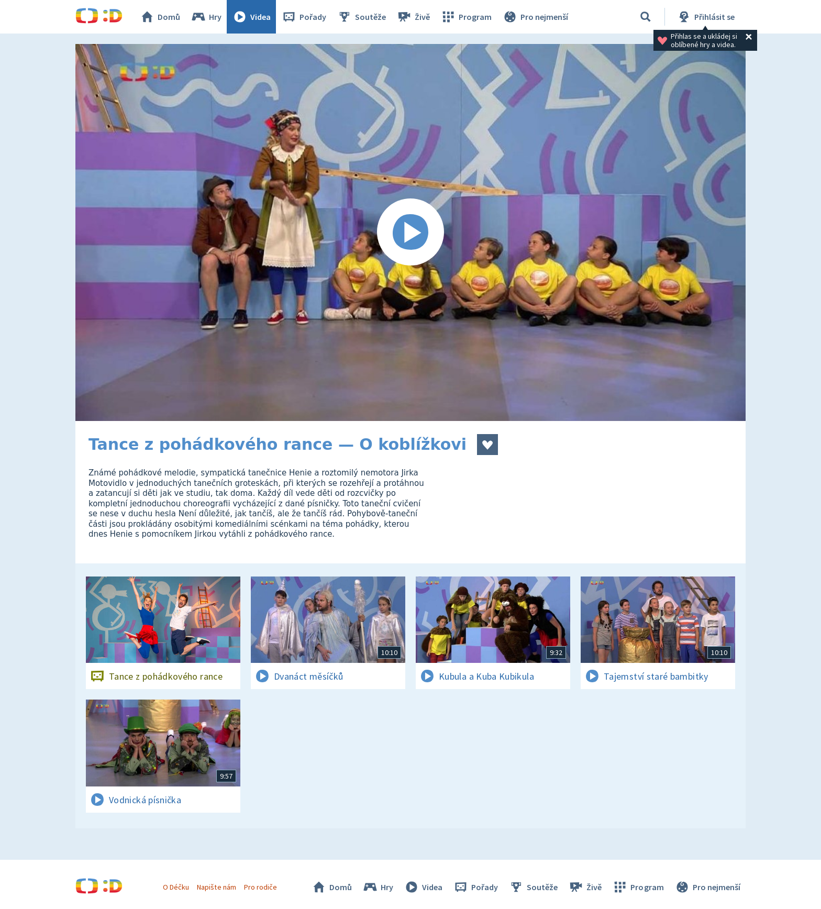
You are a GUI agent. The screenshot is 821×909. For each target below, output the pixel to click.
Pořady (303, 17)
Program (466, 17)
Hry (206, 17)
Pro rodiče (260, 887)
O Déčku (176, 887)
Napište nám (216, 887)
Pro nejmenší (535, 17)
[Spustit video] (410, 232)
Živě (413, 17)
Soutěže (361, 17)
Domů (159, 17)
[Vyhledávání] (645, 17)
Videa (251, 17)
